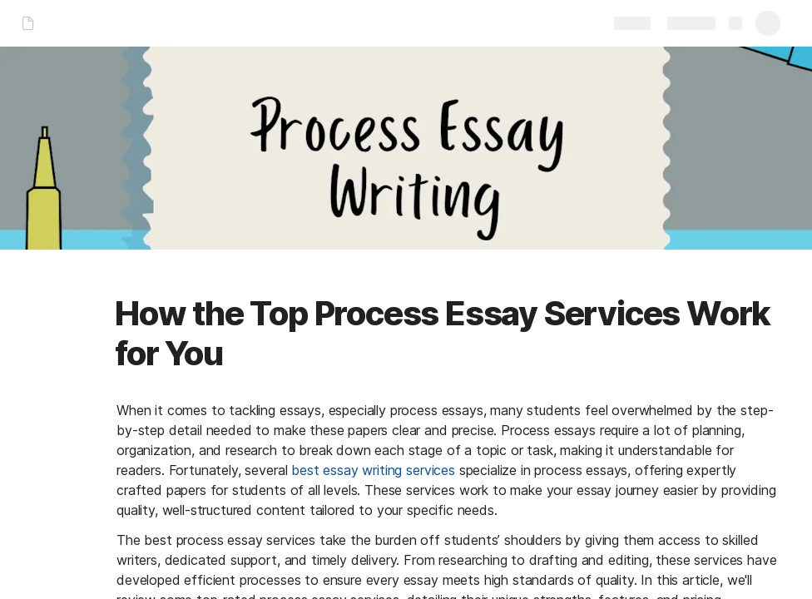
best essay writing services (373, 470)
